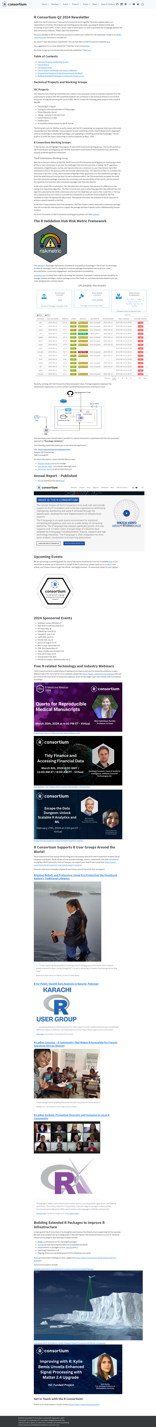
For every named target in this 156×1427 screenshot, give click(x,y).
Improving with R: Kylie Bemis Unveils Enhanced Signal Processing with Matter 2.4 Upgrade (69, 1343)
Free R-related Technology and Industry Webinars (57, 70)
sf (77, 1247)
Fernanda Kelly (41, 1213)
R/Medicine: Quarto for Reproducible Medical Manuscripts (57, 733)
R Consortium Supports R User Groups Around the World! (60, 73)
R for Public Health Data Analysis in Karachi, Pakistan (66, 984)
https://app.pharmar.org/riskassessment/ (54, 449)
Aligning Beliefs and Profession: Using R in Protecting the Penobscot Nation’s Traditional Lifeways (75, 876)
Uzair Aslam (40, 1034)
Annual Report (43, 65)
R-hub (40, 1242)
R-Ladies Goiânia (73, 1213)
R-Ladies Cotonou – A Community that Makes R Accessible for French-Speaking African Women (76, 1044)
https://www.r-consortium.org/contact (84, 1404)
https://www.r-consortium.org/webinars (98, 674)
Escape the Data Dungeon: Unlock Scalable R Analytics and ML (58, 840)
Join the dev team (45, 466)
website (96, 214)
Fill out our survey (45, 469)
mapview (69, 1247)
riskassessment (40, 275)
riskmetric (41, 265)
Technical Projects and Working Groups (53, 62)
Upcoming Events (45, 67)
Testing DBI (42, 1244)
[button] (45, 4)
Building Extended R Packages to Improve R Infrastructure (61, 76)
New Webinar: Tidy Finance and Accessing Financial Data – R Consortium (62, 787)
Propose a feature (45, 463)
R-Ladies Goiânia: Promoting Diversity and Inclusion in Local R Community (71, 1116)
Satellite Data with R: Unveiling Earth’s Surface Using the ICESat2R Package (64, 1269)
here (108, 42)
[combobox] (143, 4)
